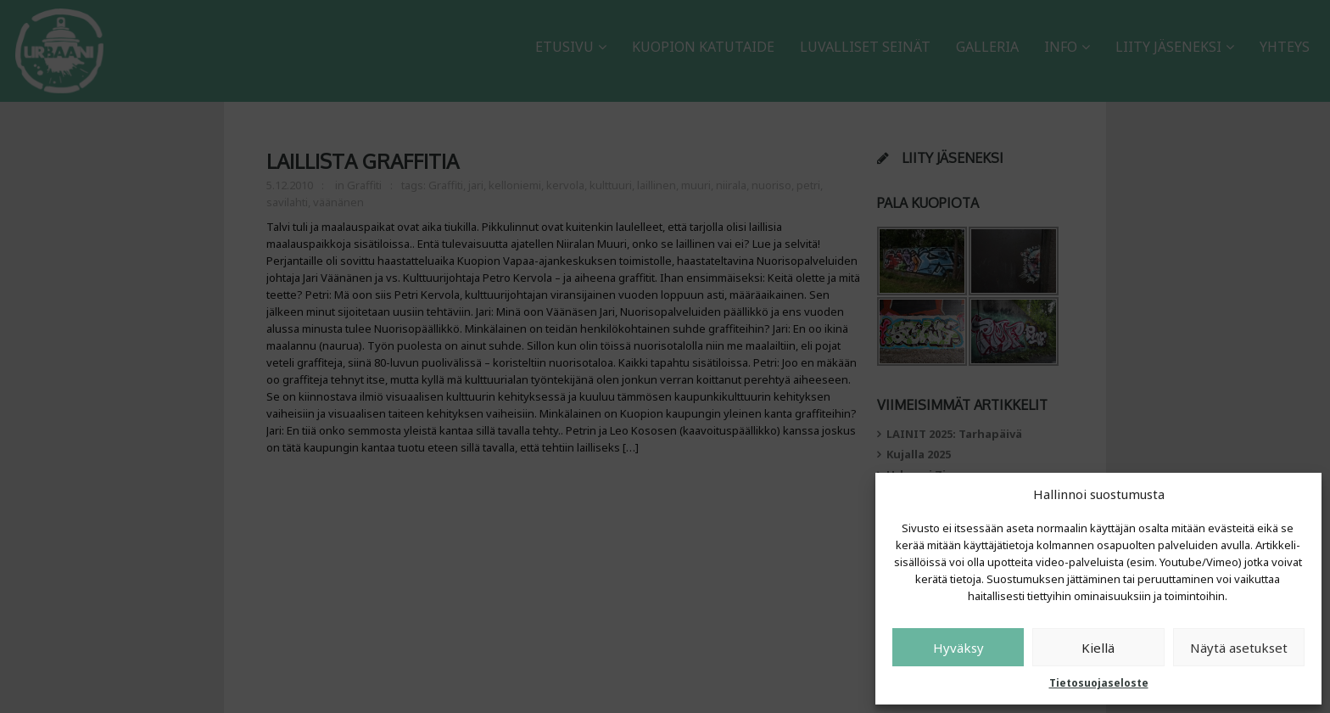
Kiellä (1098, 647)
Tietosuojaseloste (1098, 683)
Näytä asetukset (1239, 647)
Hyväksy (958, 647)
